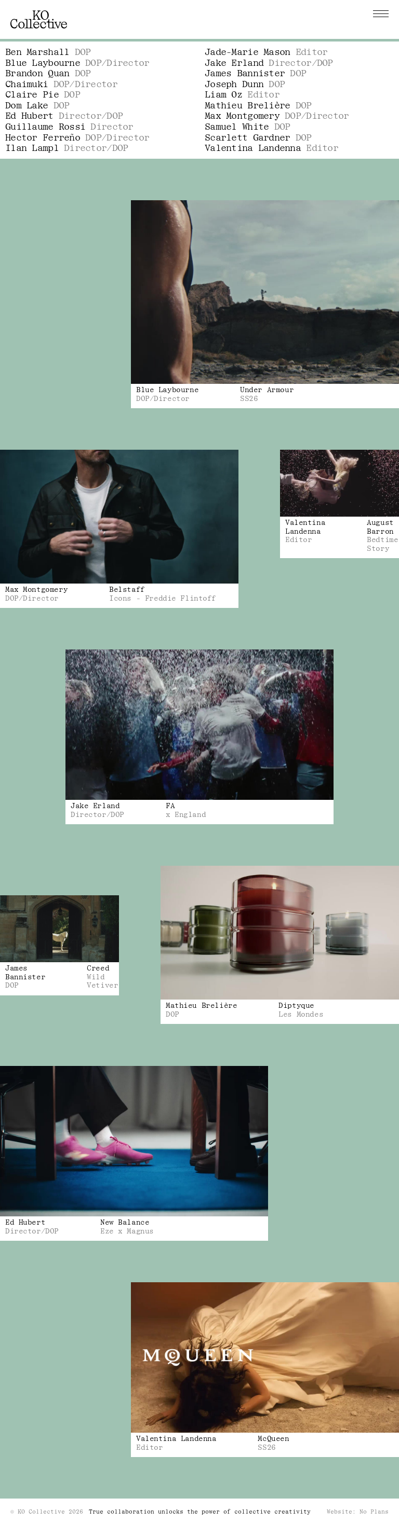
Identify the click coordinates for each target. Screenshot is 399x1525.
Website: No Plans (358, 1512)
